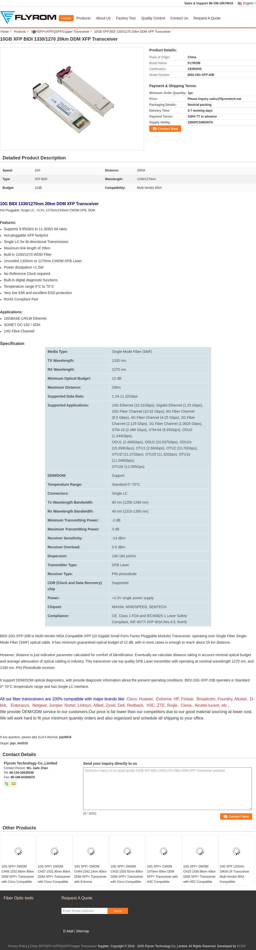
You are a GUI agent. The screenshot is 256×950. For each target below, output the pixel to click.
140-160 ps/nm (124, 556)
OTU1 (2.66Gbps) (150, 448)
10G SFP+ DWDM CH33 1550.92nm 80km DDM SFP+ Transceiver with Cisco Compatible (127, 874)
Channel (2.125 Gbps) (129, 424)
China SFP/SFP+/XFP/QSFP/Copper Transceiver (63, 946)
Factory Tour (126, 18)
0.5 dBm (118, 547)
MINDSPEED (136, 607)
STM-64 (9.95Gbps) (164, 430)
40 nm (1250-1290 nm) (130, 502)
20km (116, 387)
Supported (120, 583)
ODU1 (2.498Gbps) (127, 442)
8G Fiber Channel (180, 411)
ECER (241, 946)
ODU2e (186, 442)
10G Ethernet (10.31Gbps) (133, 405)
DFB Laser (120, 565)
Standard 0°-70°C (126, 484)
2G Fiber (188, 417)
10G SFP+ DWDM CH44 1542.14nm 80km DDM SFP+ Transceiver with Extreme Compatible (90, 877)
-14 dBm (118, 538)
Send (118, 911)
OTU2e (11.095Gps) (128, 467)
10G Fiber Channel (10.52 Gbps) (138, 411)
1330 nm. (119, 360)
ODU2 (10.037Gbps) (161, 442)
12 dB (116, 378)
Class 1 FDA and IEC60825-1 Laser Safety (153, 616)
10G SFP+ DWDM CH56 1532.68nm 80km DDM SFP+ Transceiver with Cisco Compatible (18, 874)
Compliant (120, 622)
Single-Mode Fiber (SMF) (132, 352)
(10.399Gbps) (123, 448)
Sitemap (82, 931)
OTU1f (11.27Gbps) (127, 454)
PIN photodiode (124, 574)
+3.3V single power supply (133, 598)
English (249, 3)
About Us (103, 18)
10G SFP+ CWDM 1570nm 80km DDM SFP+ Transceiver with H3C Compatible (162, 874)
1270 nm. (119, 369)
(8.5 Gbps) (120, 417)
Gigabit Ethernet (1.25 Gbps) (179, 405)
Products (84, 18)
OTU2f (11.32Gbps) (161, 454)
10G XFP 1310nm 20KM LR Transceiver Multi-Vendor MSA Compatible (234, 874)
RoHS (182, 622)
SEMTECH (157, 607)
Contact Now (168, 129)
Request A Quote (207, 18)
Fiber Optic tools (18, 898)
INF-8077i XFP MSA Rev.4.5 (152, 622)
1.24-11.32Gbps (124, 396)
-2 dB (116, 520)
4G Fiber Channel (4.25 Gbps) (155, 417)
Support (118, 475)
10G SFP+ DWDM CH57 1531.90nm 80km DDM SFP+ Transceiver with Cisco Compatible (54, 874)
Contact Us (179, 18)
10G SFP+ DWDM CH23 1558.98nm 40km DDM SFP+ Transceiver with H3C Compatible (199, 874)
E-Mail (68, 931)
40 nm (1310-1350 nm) (130, 511)
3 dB (115, 529)
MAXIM (118, 607)
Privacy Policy (17, 946)
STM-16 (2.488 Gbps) (129, 430)
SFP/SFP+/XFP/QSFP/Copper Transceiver (60, 31)
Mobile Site (70, 937)
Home (66, 18)
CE (114, 616)
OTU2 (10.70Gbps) (181, 448)
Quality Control (153, 18)
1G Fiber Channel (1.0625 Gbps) (175, 424)
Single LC (119, 493)
